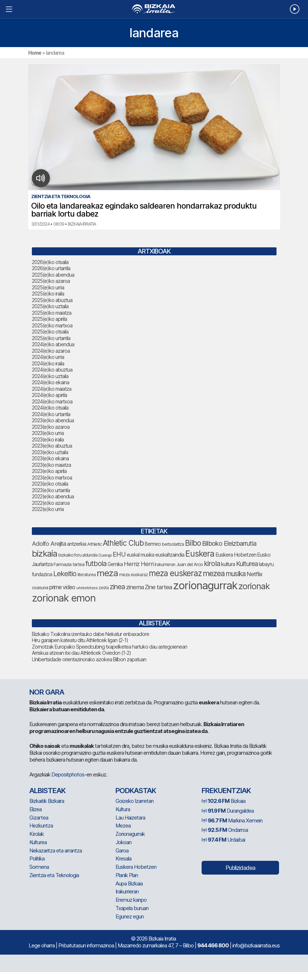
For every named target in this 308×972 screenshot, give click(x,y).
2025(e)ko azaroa (51, 281)
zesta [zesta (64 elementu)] (103, 587)
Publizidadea (240, 867)
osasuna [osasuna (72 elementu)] (40, 587)
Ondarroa (225, 829)
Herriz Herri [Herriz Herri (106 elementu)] (138, 563)
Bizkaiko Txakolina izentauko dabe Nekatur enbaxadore (90, 634)
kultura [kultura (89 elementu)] (228, 564)
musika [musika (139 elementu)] (235, 574)
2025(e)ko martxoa (52, 325)
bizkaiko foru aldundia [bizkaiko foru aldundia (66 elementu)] (77, 555)
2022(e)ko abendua (53, 496)
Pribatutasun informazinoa (86, 945)
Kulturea (38, 842)
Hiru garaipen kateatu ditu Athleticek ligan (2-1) (80, 640)
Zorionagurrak (130, 833)
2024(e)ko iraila (48, 363)
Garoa (121, 850)
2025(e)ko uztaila (50, 306)
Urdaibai (223, 839)
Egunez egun (129, 916)
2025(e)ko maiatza (51, 313)
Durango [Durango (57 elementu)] (104, 555)
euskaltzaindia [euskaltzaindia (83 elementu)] (169, 555)
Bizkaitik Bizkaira (46, 800)
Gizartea (38, 817)
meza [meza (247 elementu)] (107, 573)
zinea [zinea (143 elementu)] (117, 586)
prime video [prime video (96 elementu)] (62, 587)
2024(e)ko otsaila (50, 408)
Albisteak (47, 790)
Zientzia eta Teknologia (54, 875)
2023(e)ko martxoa (52, 477)
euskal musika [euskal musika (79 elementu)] (140, 555)
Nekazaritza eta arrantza (55, 850)
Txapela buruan (131, 908)
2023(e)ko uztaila (50, 452)
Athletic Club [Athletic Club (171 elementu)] (123, 543)
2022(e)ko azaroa (50, 503)
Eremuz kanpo (131, 899)
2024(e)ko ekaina (50, 382)
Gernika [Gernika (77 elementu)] (115, 564)
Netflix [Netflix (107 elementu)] (254, 574)
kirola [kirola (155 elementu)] (212, 563)
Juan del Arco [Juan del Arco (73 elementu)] (189, 564)
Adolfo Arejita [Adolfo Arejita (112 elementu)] (49, 543)
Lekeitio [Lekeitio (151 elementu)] (64, 573)
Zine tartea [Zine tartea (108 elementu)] (158, 587)
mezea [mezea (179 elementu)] (214, 573)
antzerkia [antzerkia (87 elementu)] (76, 544)
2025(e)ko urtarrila (51, 338)
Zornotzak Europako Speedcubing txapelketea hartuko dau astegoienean (109, 647)
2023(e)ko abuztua (52, 446)
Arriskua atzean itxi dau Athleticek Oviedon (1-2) (81, 653)
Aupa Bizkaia (129, 883)
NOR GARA (46, 692)
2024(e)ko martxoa (52, 401)
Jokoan (123, 842)
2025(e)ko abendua (53, 275)
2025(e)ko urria (48, 287)
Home (34, 53)
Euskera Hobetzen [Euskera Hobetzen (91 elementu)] (235, 555)
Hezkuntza (41, 825)
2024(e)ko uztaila (50, 376)
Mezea (123, 825)
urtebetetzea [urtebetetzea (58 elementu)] (86, 587)
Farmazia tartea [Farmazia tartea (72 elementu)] (69, 564)
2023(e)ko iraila (48, 439)
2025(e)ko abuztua (52, 300)
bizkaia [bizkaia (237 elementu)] (44, 553)
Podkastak (135, 790)
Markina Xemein (232, 820)
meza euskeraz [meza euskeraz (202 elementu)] (175, 573)
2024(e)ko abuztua (52, 369)
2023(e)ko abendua (53, 420)
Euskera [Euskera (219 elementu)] (199, 554)
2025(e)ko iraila (48, 293)
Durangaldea (228, 810)
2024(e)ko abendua (53, 344)
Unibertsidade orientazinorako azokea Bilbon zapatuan (89, 659)
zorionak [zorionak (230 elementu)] (254, 586)
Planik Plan (126, 875)
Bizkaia (223, 800)
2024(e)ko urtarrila (51, 414)
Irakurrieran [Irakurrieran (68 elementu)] (165, 564)
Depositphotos (67, 774)
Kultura (122, 809)
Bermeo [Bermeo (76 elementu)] (153, 544)
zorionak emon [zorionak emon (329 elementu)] (64, 598)
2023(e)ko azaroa (50, 427)
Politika (37, 858)
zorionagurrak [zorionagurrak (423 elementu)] (205, 585)
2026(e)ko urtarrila (51, 268)
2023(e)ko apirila (49, 471)
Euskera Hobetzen (135, 866)
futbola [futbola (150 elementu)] (95, 563)
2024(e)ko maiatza (51, 389)
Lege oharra (42, 945)
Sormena (39, 866)
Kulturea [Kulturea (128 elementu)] (247, 563)
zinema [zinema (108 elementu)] (135, 587)
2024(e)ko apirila (49, 395)
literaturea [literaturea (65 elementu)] (86, 574)
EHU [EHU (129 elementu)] (119, 554)
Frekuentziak (226, 790)
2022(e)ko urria (48, 509)
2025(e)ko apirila (49, 319)
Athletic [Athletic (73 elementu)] (94, 544)
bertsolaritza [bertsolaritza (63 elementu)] (173, 544)
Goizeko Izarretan (134, 800)
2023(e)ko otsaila (50, 484)
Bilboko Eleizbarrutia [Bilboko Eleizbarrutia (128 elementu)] (229, 543)
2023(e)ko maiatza (51, 465)
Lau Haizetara (130, 817)
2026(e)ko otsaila (50, 262)
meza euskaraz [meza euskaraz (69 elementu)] (133, 574)
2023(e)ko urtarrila (51, 490)
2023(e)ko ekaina (50, 458)
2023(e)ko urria (48, 433)
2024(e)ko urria (48, 357)
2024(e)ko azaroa (51, 351)
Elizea (35, 809)
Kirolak (36, 833)
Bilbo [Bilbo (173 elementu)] (193, 543)
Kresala (123, 858)
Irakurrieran (127, 891)
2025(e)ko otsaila (50, 331)
